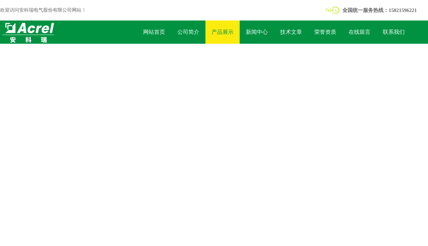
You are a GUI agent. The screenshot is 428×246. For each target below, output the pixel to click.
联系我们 (394, 32)
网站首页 (154, 32)
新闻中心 (257, 32)
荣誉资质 (325, 32)
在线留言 (359, 32)
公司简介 (188, 32)
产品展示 (223, 32)
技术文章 (291, 32)
